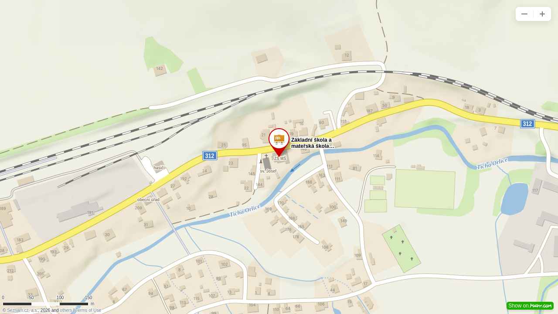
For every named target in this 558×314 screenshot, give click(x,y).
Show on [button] (530, 306)
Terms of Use (88, 310)
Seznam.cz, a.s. (22, 310)
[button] (524, 14)
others (66, 310)
